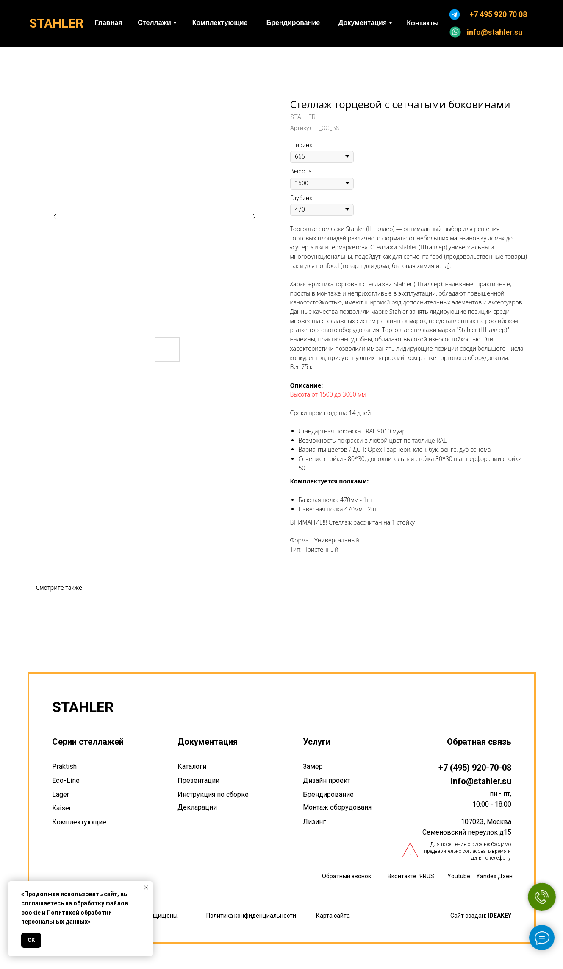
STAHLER (56, 23)
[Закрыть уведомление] (146, 887)
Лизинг (314, 822)
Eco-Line (66, 780)
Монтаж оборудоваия (337, 807)
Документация (207, 742)
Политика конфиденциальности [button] (251, 915)
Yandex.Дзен (494, 876)
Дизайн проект (326, 780)
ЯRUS (426, 876)
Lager (60, 794)
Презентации (198, 780)
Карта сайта (333, 915)
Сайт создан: (480, 915)
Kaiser (61, 808)
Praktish (64, 766)
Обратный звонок (346, 876)
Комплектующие (79, 822)
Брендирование (328, 794)
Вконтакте (402, 876)
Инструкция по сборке (213, 794)
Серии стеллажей (88, 742)
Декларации (197, 807)
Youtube (458, 876)
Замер (313, 766)
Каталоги (191, 766)
